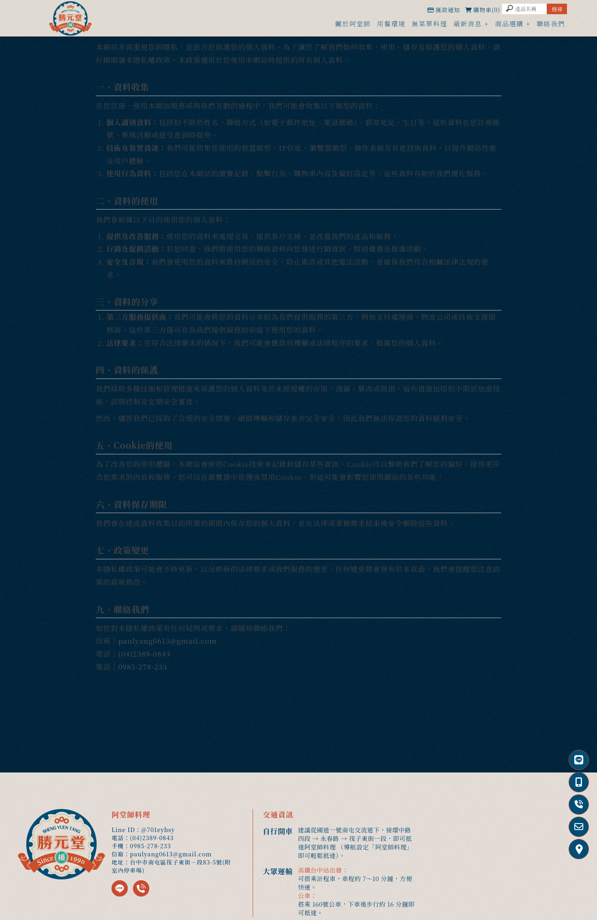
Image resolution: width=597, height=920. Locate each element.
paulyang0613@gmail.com (167, 640)
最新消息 (467, 23)
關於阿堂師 (353, 23)
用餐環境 (391, 23)
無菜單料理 (429, 23)
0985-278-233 (142, 666)
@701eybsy (158, 830)
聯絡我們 (551, 23)
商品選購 (509, 23)
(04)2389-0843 (144, 653)
